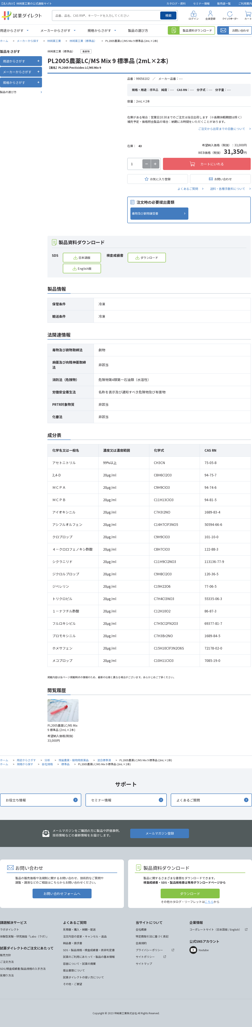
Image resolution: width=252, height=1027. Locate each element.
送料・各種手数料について (227, 189)
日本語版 (84, 257)
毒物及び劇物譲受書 (145, 213)
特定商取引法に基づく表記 (152, 936)
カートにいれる (212, 163)
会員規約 (141, 943)
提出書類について (74, 970)
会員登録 (210, 18)
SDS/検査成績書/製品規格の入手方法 (23, 969)
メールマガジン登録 (160, 833)
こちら (209, 902)
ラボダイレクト (9, 929)
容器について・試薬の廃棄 (79, 964)
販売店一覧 (224, 3)
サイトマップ (144, 964)
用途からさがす (12, 30)
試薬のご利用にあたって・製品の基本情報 (89, 957)
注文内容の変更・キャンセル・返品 (85, 936)
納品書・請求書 (72, 943)
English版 (84, 268)
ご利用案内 (245, 3)
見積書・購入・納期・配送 (79, 929)
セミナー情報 (201, 3)
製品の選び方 (138, 30)
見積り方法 (7, 975)
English (234, 929)
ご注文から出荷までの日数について (221, 129)
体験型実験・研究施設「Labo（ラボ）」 (24, 936)
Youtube (203, 950)
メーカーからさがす (55, 30)
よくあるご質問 (187, 189)
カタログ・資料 (176, 3)
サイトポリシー (145, 957)
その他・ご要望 (72, 984)
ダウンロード (149, 257)
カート (248, 18)
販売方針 (5, 955)
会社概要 (141, 929)
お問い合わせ (223, 179)
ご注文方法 (7, 962)
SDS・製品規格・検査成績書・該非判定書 (89, 950)
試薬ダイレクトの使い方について (83, 977)
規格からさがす (99, 30)
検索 (168, 15)
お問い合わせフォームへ (61, 893)
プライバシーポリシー (149, 950)
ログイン (194, 18)
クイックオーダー (230, 18)
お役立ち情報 (16, 800)
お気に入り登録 (160, 179)
